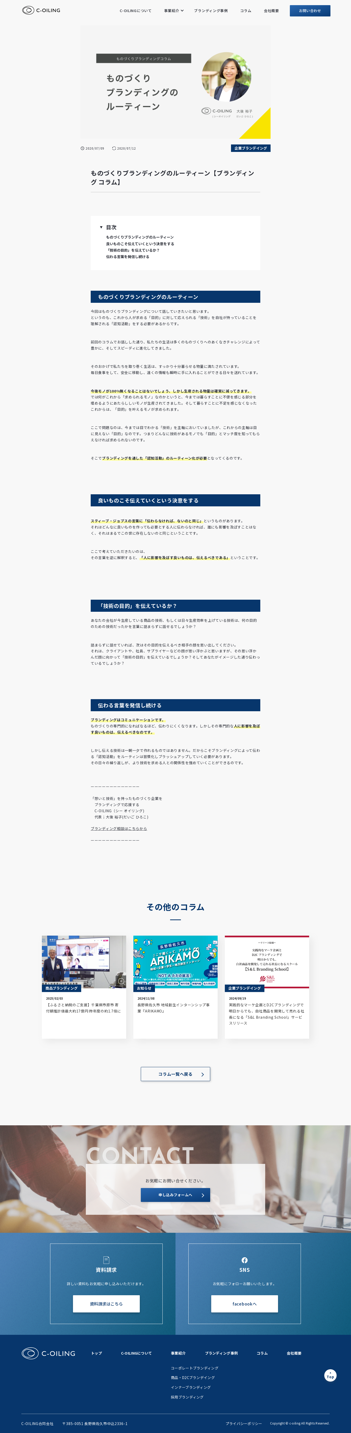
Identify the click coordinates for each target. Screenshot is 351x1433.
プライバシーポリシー (244, 1423)
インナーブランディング (191, 1387)
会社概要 (271, 10)
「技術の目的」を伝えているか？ (133, 250)
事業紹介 (171, 10)
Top (330, 1376)
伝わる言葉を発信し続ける (127, 256)
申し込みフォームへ (175, 1194)
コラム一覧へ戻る (175, 1074)
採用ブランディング (187, 1397)
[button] (101, 227)
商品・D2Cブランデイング (193, 1377)
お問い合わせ (310, 10)
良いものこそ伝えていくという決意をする (140, 243)
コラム (246, 10)
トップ (96, 1353)
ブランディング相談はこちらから (119, 828)
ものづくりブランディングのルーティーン (140, 237)
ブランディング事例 (211, 10)
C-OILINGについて (136, 10)
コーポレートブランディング (194, 1368)
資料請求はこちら (106, 1304)
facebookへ (245, 1304)
